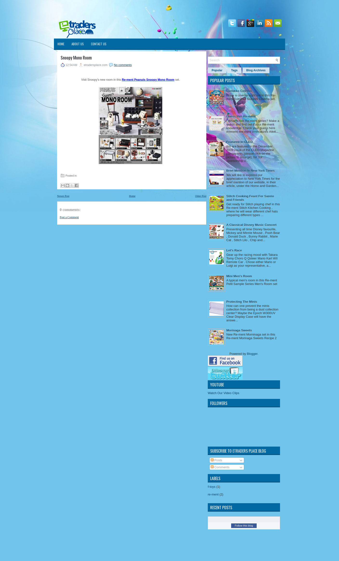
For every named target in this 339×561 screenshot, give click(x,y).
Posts (216, 460)
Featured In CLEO (239, 142)
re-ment (213, 494)
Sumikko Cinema (239, 91)
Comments (220, 467)
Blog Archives (256, 70)
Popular (217, 70)
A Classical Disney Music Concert (251, 225)
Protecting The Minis (241, 302)
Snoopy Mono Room (76, 57)
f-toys (211, 486)
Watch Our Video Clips (223, 393)
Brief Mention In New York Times (250, 170)
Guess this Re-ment (241, 116)
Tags (234, 70)
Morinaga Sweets (239, 330)
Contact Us (98, 43)
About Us (78, 43)
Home (61, 43)
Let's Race (234, 250)
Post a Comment (69, 217)
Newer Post (63, 195)
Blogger (252, 354)
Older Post (200, 195)
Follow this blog (244, 525)
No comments (123, 65)
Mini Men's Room (239, 276)
